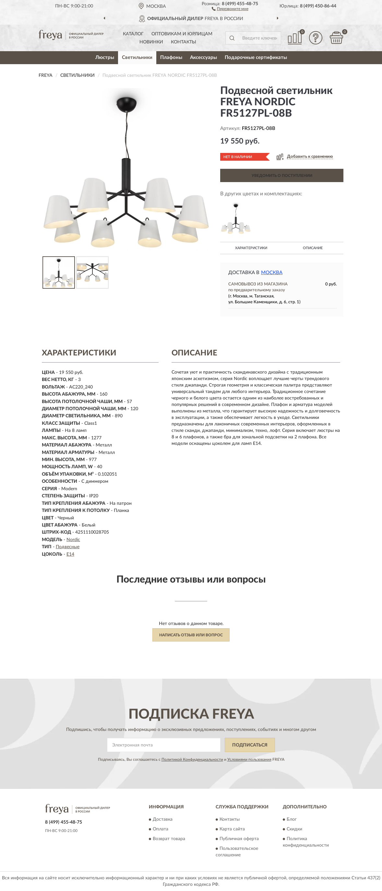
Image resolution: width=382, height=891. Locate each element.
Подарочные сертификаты (256, 57)
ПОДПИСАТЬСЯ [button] (250, 745)
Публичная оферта (239, 839)
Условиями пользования (249, 759)
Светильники (137, 57)
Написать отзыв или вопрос (191, 635)
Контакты (183, 42)
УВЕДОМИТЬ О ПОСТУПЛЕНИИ (282, 176)
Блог (292, 819)
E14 (70, 554)
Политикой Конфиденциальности (192, 759)
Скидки (294, 829)
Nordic (73, 540)
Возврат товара (169, 839)
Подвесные (67, 547)
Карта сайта (232, 829)
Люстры (104, 57)
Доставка (163, 819)
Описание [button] (313, 248)
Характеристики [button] (251, 248)
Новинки (151, 42)
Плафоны (171, 57)
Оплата (160, 829)
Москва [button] (271, 272)
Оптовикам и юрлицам (181, 34)
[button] (230, 8)
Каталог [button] (133, 34)
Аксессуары (203, 57)
